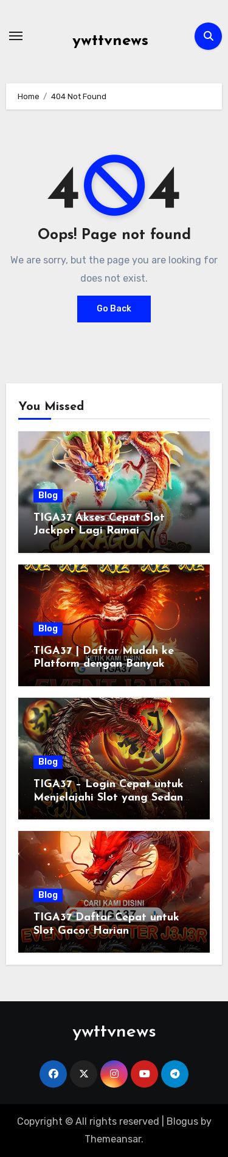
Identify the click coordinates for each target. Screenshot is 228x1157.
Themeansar (113, 1139)
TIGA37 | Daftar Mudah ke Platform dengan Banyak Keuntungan (103, 664)
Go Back (114, 309)
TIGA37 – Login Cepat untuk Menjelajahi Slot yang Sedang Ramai (111, 797)
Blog (48, 495)
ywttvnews (110, 41)
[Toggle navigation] (16, 36)
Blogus (182, 1121)
